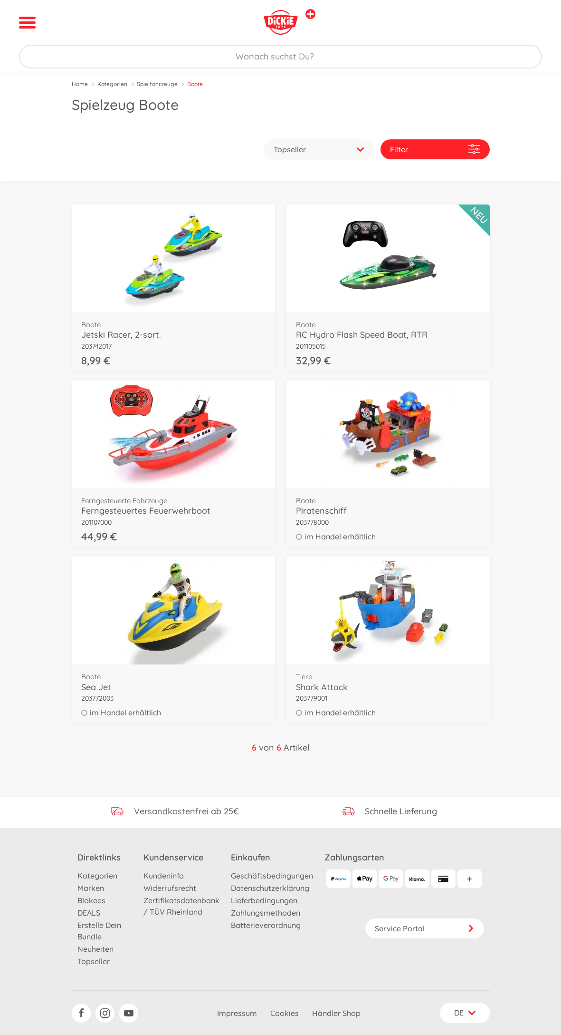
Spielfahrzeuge (157, 84)
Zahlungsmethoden (265, 913)
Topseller (93, 961)
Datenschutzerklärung (270, 888)
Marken (90, 888)
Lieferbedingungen (264, 900)
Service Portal (425, 928)
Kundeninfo (163, 875)
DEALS (88, 913)
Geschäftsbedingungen (272, 875)
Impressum (237, 1013)
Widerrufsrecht (169, 888)
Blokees (91, 900)
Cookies (284, 1013)
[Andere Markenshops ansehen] (310, 14)
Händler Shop (336, 1013)
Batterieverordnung (266, 925)
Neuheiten (95, 949)
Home (80, 84)
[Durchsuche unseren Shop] (280, 56)
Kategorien (112, 84)
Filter (435, 149)
